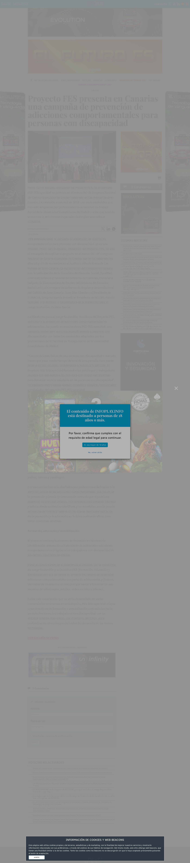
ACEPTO (36, 857)
